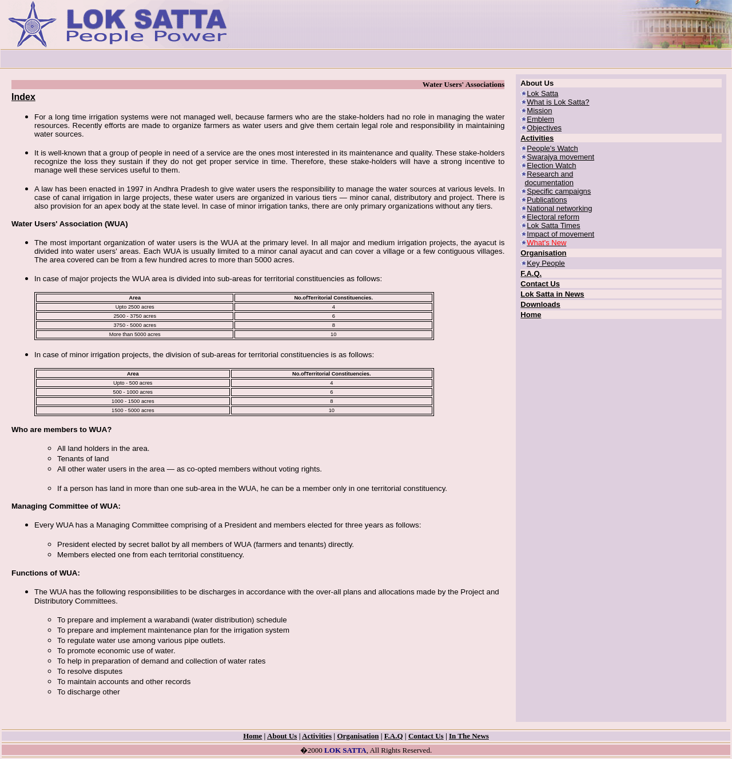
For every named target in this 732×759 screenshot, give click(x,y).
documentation (549, 182)
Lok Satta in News (552, 294)
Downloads (540, 304)
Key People (546, 263)
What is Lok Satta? (558, 102)
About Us (282, 736)
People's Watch (552, 148)
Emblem (540, 119)
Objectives (544, 127)
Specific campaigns (559, 191)
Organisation (543, 253)
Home (530, 314)
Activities (537, 138)
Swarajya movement (560, 157)
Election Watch (551, 165)
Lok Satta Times (553, 225)
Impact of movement (560, 234)
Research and (550, 174)
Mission (539, 110)
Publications (547, 199)
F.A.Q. (531, 273)
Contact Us (540, 283)
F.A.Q (393, 736)
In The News (469, 736)
